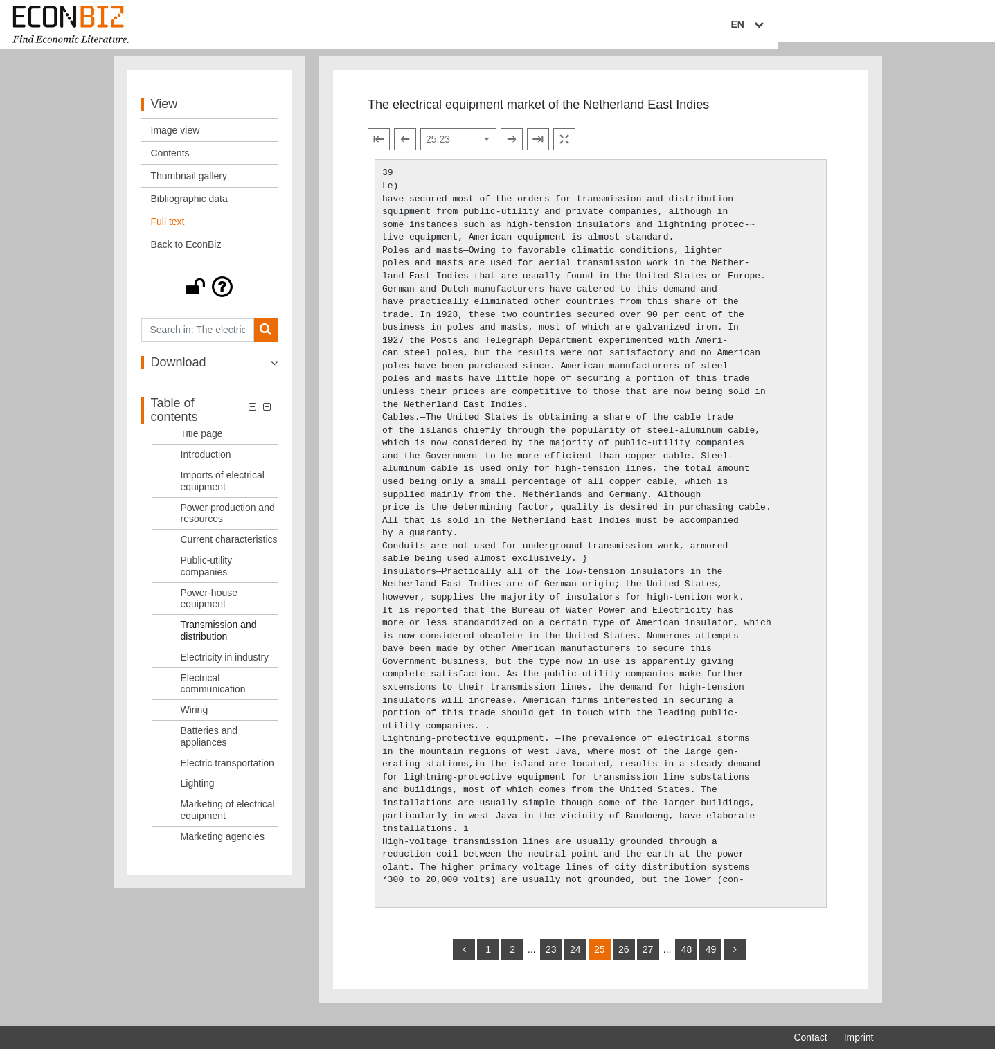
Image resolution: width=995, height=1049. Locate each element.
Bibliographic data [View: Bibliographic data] (189, 208)
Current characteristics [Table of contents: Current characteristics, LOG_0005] (229, 549)
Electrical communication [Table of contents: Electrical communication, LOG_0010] (213, 693)
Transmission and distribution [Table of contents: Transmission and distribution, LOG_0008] (219, 640)
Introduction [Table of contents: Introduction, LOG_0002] (206, 463)
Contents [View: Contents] (170, 162)
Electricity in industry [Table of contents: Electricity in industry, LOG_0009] (225, 666)
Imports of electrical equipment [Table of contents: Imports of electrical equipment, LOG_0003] (223, 490)
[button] (209, 296)
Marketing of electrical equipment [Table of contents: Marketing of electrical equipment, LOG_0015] (228, 819)
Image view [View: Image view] (175, 139)
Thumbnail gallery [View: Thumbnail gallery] (189, 185)
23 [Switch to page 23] (551, 959)
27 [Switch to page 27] (648, 959)
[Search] (265, 339)
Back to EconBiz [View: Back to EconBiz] (186, 254)
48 (686, 959)
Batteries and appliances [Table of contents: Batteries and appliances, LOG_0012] (209, 746)
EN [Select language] (863, 25)
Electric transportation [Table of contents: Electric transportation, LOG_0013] (227, 772)
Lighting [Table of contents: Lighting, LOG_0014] (198, 793)
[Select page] (458, 149)
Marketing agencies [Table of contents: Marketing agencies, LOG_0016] (223, 846)
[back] (464, 959)
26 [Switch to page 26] (623, 959)
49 (711, 959)
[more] (735, 959)
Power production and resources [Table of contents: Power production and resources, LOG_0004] (228, 523)
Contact (810, 1037)
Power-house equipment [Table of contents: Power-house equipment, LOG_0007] (209, 608)
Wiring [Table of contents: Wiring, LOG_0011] (194, 719)
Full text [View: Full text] (168, 231)
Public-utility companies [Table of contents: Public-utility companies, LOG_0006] (207, 575)
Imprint (859, 1037)
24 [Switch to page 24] (575, 959)
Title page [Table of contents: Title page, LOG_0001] (202, 443)
